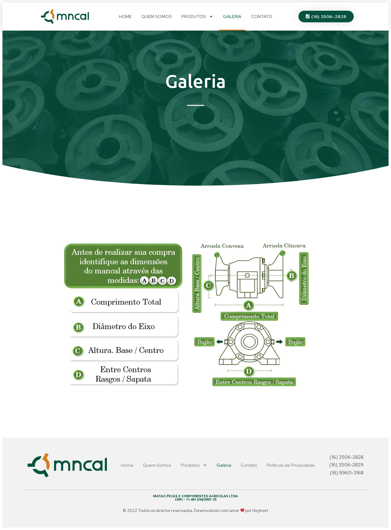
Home (125, 16)
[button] (326, 16)
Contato (261, 16)
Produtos (197, 16)
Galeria (232, 16)
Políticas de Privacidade (291, 465)
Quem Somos (156, 16)
